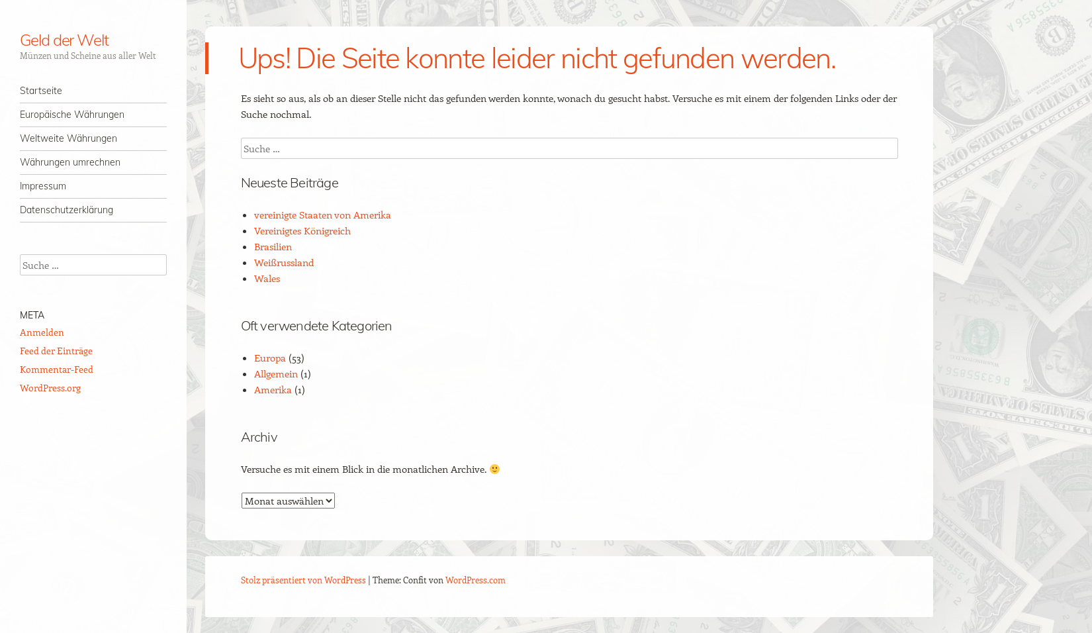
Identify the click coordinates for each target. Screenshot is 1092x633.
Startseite (41, 91)
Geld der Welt (64, 40)
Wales (267, 278)
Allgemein (276, 373)
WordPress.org (50, 387)
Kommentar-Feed (56, 369)
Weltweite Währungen (68, 138)
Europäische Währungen (72, 115)
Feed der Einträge (56, 350)
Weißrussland (284, 262)
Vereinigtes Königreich (302, 230)
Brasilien (273, 246)
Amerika (273, 389)
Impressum (43, 186)
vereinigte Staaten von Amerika (322, 214)
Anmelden (42, 332)
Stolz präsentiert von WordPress (303, 579)
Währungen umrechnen (70, 162)
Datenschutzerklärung (66, 210)
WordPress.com (475, 579)
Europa (270, 357)
